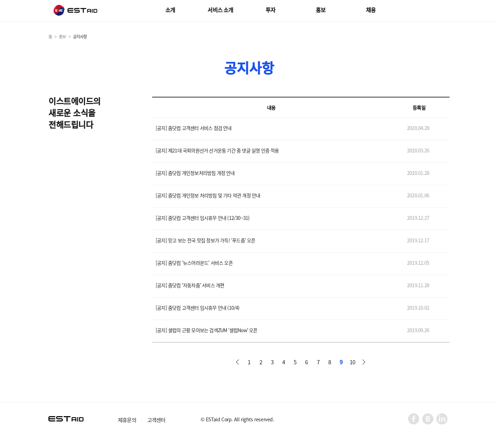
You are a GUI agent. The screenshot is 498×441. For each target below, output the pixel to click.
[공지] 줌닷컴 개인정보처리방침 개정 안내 (195, 173)
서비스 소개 (220, 10)
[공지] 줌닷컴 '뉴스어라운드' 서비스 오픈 (194, 263)
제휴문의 (127, 420)
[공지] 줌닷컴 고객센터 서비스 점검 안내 (194, 128)
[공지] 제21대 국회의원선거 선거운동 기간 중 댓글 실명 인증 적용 (217, 151)
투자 (270, 10)
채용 (371, 10)
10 (352, 362)
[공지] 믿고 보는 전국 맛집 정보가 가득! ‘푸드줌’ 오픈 (206, 241)
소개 (170, 10)
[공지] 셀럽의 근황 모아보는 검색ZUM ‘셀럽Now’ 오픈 (207, 331)
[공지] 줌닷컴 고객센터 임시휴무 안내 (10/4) (198, 308)
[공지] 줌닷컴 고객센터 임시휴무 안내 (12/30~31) (202, 218)
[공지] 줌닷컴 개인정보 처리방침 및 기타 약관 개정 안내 (208, 196)
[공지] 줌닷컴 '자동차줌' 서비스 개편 (190, 286)
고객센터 (156, 420)
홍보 (320, 10)
